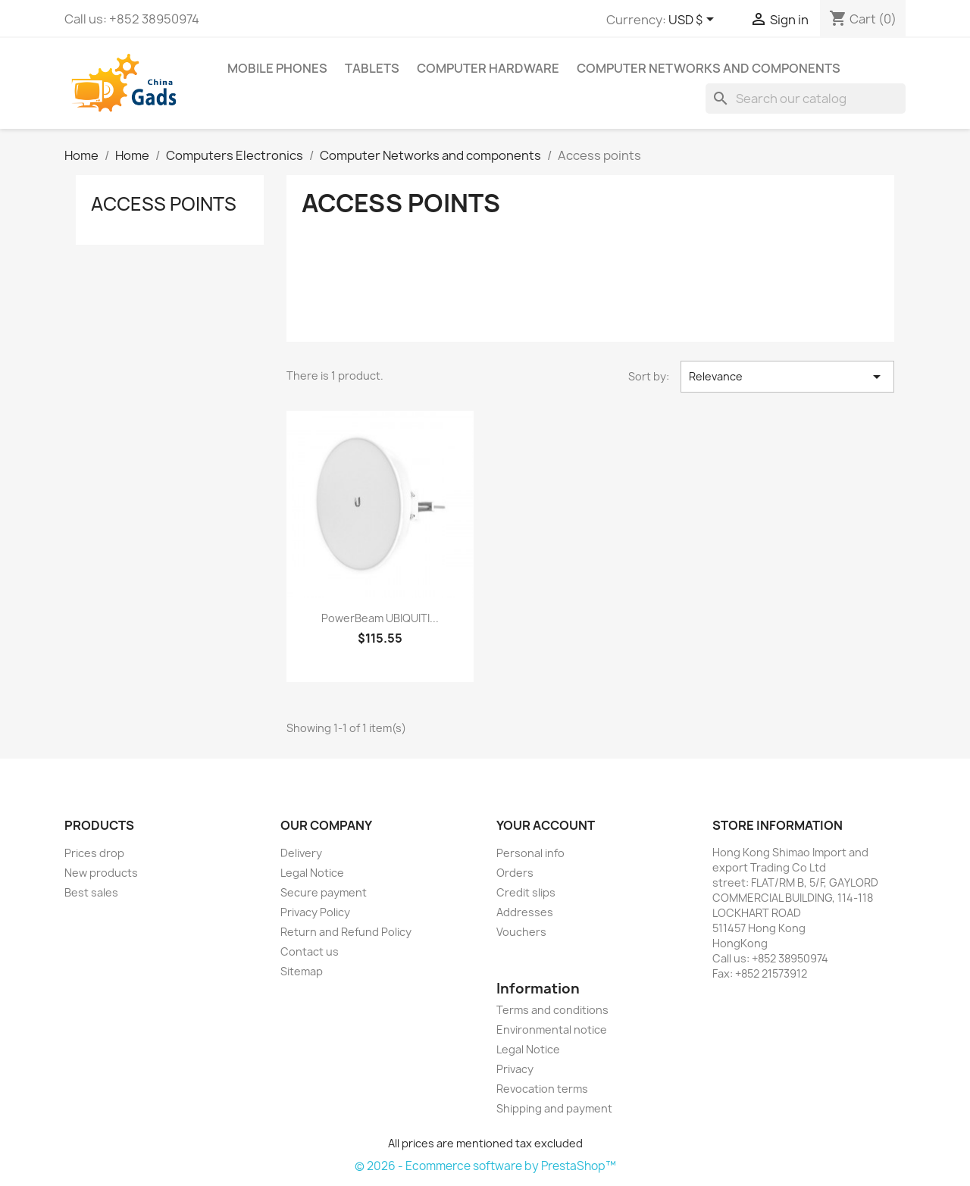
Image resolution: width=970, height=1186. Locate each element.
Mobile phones (277, 68)
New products (101, 872)
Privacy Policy (315, 912)
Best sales (91, 892)
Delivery (301, 853)
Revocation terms (542, 1088)
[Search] (806, 98)
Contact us (309, 951)
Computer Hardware (488, 68)
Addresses (524, 912)
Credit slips (525, 892)
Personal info (530, 853)
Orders (515, 872)
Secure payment (323, 892)
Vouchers (521, 932)
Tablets (372, 68)
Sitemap (301, 971)
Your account (545, 825)
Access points (163, 204)
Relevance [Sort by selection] (787, 377)
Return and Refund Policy (345, 932)
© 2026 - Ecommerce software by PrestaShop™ (485, 1166)
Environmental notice (551, 1029)
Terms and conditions (552, 1010)
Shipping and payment (554, 1108)
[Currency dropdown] (693, 20)
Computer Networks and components (708, 68)
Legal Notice (312, 872)
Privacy (515, 1069)
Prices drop (94, 853)
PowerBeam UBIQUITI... (380, 618)
